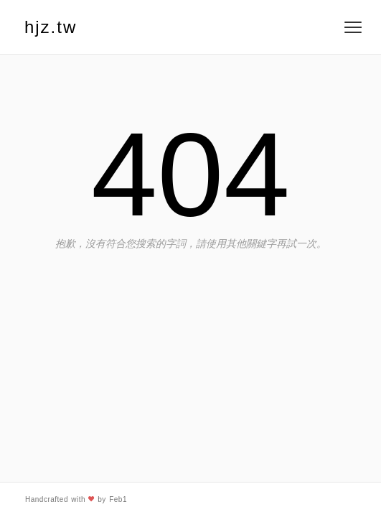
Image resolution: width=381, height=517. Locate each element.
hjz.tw (50, 27)
